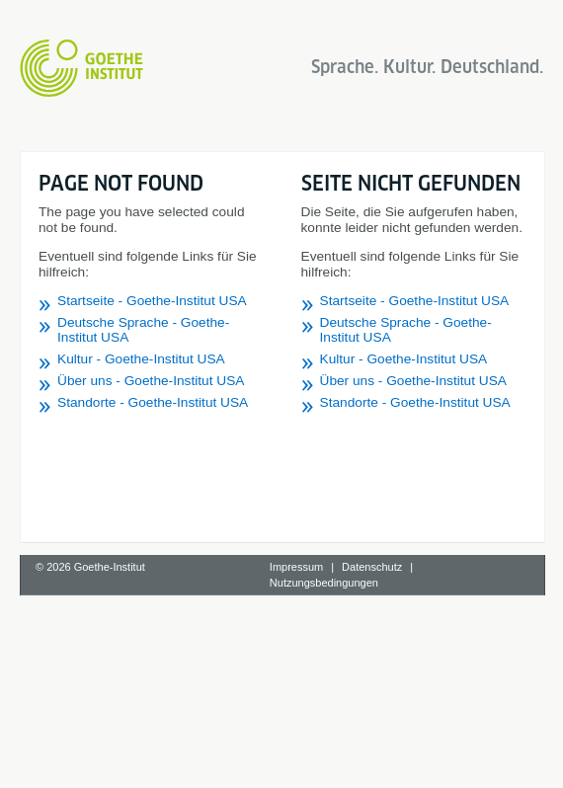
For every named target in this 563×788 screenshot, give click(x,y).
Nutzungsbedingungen (324, 583)
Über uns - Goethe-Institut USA (150, 380)
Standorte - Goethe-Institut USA (152, 402)
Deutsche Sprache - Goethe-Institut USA (143, 330)
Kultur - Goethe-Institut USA (141, 359)
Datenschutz (372, 567)
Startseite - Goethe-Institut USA (152, 300)
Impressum (296, 567)
